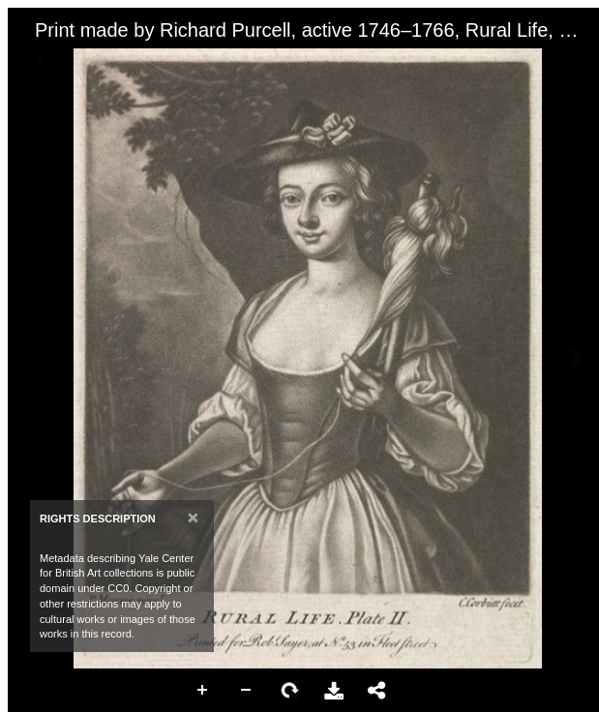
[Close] (193, 517)
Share (377, 690)
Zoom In (203, 690)
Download (333, 690)
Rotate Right (290, 690)
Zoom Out (246, 690)
